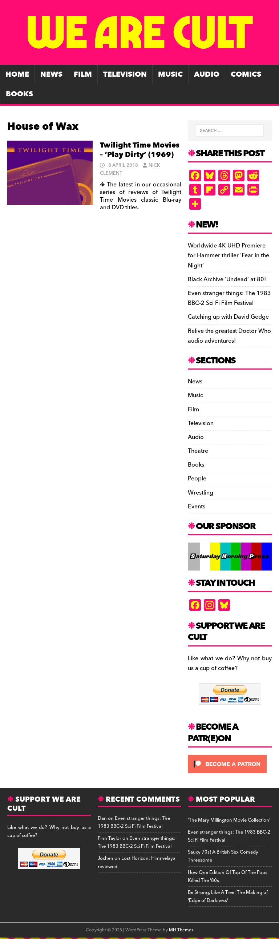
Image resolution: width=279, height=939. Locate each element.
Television (125, 74)
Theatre (198, 451)
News (51, 74)
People (197, 478)
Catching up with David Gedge (228, 317)
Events (196, 506)
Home (17, 74)
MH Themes (181, 930)
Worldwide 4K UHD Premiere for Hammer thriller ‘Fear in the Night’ (228, 255)
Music (170, 74)
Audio (206, 74)
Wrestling (200, 493)
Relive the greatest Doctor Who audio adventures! (229, 336)
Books (19, 94)
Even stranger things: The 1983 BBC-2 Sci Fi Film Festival (229, 298)
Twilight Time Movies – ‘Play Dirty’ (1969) (139, 150)
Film (83, 74)
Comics (246, 74)
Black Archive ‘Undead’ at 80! (227, 279)
